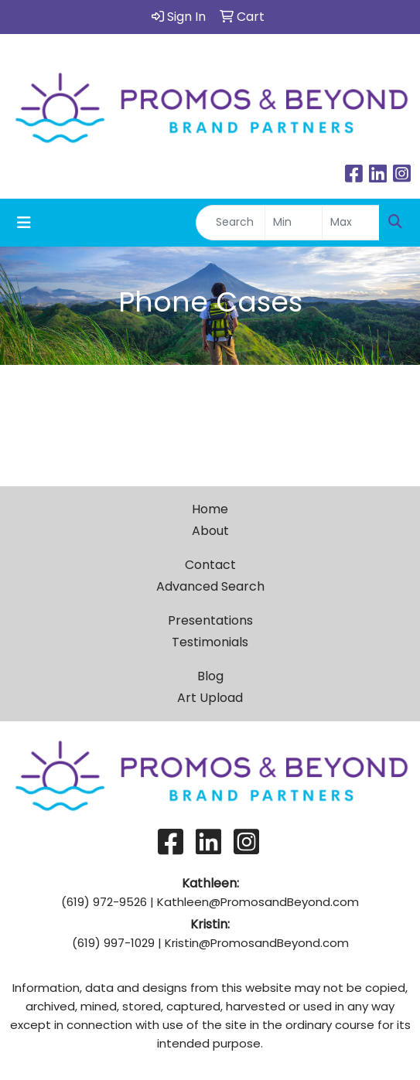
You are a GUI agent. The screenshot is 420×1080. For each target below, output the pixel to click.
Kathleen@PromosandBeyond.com (258, 902)
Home (210, 509)
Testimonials (210, 642)
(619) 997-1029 (113, 943)
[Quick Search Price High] (351, 222)
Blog (210, 676)
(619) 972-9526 (104, 902)
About (210, 531)
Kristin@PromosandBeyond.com (257, 943)
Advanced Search (210, 586)
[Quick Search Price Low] (294, 222)
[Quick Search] (230, 222)
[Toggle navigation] (24, 222)
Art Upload (210, 698)
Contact (210, 565)
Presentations (210, 620)
